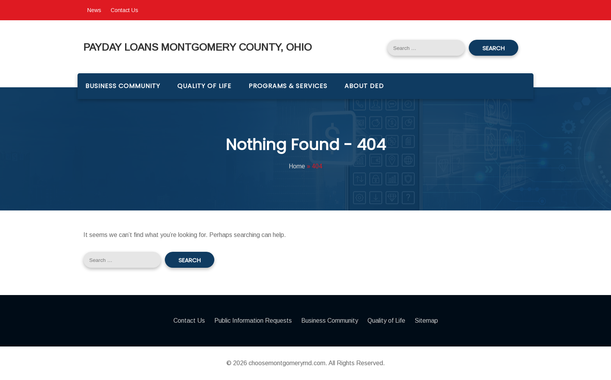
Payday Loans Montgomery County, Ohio (197, 47)
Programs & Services (288, 85)
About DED (364, 85)
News (94, 10)
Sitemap (426, 320)
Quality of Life (204, 85)
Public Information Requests (253, 320)
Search (493, 48)
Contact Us (124, 10)
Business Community (122, 85)
